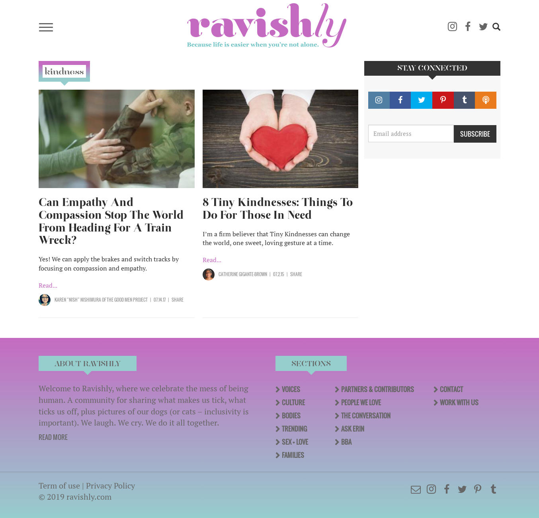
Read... (48, 285)
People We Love (361, 402)
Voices (291, 389)
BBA (346, 442)
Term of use (59, 485)
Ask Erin (352, 429)
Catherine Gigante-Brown (243, 274)
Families (293, 455)
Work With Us (459, 402)
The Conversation (366, 415)
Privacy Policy (110, 485)
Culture (293, 402)
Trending (294, 429)
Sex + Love (295, 442)
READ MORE (53, 437)
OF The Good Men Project (125, 299)
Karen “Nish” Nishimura (78, 299)
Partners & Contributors (377, 389)
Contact (451, 389)
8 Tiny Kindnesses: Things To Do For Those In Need (278, 208)
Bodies (291, 415)
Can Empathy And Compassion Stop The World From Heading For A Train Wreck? (111, 221)
